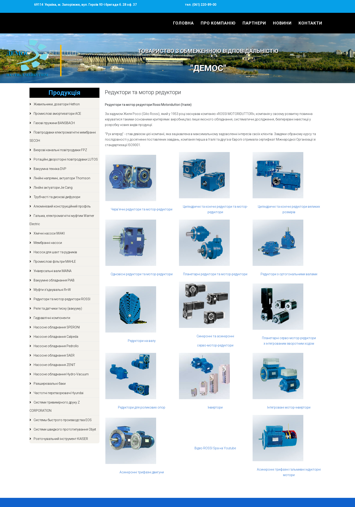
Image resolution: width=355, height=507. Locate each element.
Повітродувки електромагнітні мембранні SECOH (62, 136)
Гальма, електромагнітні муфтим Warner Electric (61, 220)
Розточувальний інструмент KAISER (60, 439)
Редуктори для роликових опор (141, 407)
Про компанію (218, 23)
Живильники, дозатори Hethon (56, 104)
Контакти (310, 23)
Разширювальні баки (49, 383)
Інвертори (215, 407)
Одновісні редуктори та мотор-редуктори (142, 274)
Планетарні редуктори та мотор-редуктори (215, 274)
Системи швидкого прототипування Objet (64, 429)
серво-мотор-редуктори (215, 345)
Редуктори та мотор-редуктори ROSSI (61, 299)
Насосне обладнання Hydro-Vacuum (61, 374)
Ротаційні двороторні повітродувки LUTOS (65, 159)
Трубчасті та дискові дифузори (56, 197)
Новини (282, 23)
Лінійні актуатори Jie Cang (52, 187)
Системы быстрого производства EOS (62, 420)
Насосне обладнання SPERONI (56, 327)
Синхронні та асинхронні (215, 336)
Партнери (254, 23)
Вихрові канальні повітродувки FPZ (60, 150)
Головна (183, 23)
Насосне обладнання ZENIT (54, 365)
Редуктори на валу (142, 341)
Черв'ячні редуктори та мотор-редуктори (141, 209)
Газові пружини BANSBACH (54, 123)
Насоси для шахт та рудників (55, 252)
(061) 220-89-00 (204, 4)
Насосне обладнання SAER (54, 355)
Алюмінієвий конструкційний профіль (62, 206)
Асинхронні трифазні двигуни (142, 472)
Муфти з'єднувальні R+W (52, 290)
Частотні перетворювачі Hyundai (58, 393)
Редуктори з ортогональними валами (289, 274)
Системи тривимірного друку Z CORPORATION (54, 406)
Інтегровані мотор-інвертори (288, 407)
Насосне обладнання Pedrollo (56, 346)
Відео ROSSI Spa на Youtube (215, 448)
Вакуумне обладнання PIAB (54, 280)
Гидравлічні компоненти (51, 318)
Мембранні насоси (47, 243)
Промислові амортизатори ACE (57, 113)
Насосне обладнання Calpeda (55, 336)
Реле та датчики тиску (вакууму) (57, 308)
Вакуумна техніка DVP (49, 169)
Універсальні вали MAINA (52, 271)
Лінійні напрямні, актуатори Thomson (61, 178)
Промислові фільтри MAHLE (54, 261)
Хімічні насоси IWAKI (49, 233)
